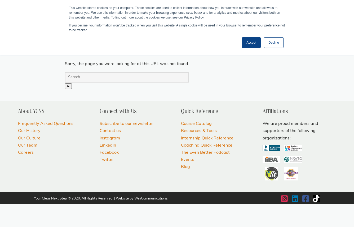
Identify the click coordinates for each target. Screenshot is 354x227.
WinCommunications (150, 221)
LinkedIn (108, 168)
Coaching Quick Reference (206, 168)
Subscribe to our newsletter (127, 147)
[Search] (68, 109)
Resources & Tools (199, 154)
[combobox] (126, 100)
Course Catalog (196, 147)
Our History (29, 154)
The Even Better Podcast (205, 176)
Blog (185, 190)
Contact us (110, 154)
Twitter (107, 183)
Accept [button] (251, 42)
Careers (26, 176)
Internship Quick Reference (207, 161)
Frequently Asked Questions (45, 147)
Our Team (27, 168)
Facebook (109, 176)
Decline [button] (273, 42)
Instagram (110, 161)
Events (187, 183)
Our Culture (29, 161)
